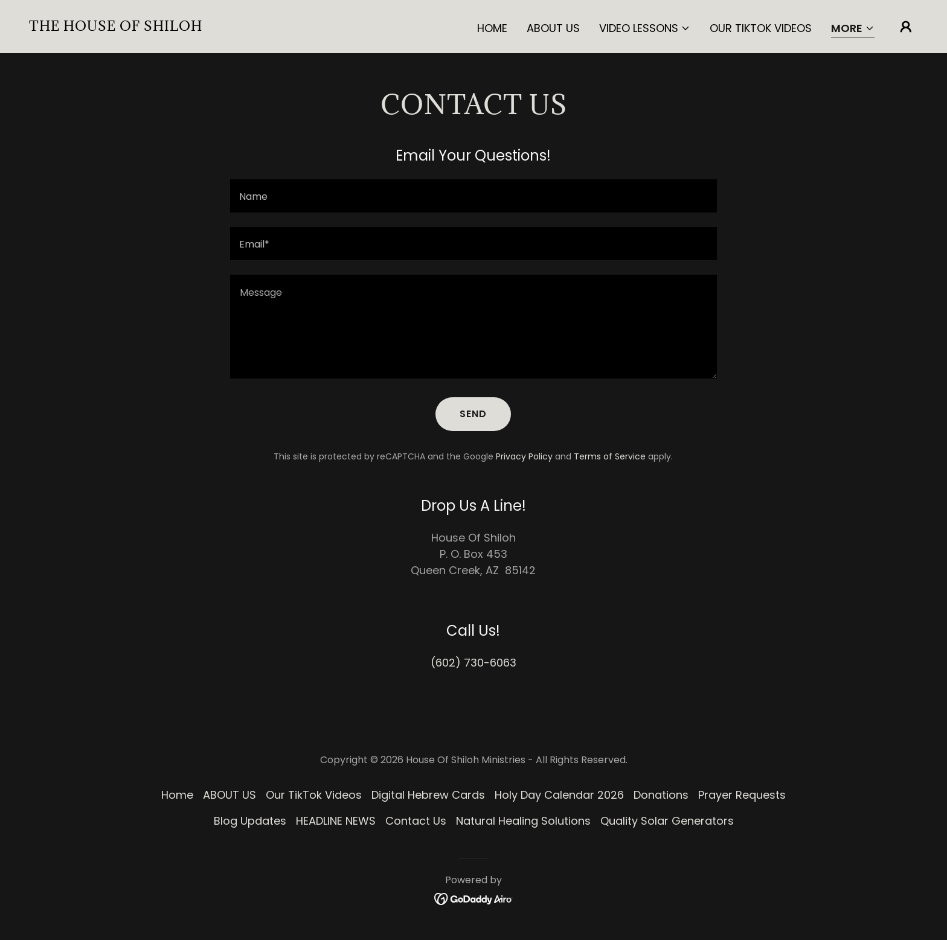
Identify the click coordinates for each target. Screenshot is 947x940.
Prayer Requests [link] (742, 794)
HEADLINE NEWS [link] (336, 820)
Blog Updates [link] (250, 820)
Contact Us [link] (415, 820)
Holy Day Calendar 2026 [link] (559, 794)
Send (473, 414)
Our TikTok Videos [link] (761, 28)
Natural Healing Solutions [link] (523, 820)
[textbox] (473, 196)
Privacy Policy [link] (524, 456)
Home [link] (492, 28)
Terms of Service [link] (610, 456)
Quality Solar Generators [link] (667, 820)
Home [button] (177, 794)
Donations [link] (661, 794)
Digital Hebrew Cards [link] (428, 794)
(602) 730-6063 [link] (473, 662)
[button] (644, 28)
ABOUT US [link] (553, 28)
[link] (115, 26)
